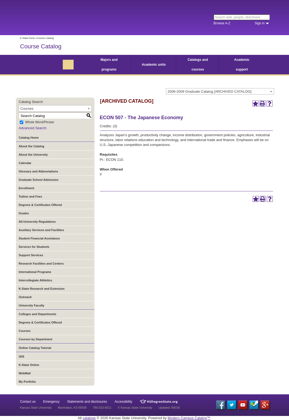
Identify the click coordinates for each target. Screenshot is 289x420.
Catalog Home (29, 137)
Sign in (260, 23)
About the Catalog (31, 146)
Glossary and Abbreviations (38, 171)
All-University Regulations (37, 221)
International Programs (35, 272)
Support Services (31, 255)
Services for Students (34, 246)
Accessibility (123, 402)
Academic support (241, 64)
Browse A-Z (222, 23)
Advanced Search (33, 128)
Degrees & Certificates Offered (40, 204)
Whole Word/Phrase (39, 122)
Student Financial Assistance (39, 238)
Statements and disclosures (87, 402)
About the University (33, 154)
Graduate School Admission (38, 179)
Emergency (51, 402)
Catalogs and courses (198, 64)
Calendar (25, 163)
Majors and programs (108, 64)
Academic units (154, 64)
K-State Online (29, 364)
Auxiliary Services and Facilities (41, 230)
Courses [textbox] (26, 108)
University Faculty (31, 305)
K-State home (27, 38)
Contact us (27, 402)
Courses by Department (35, 339)
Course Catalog (40, 46)
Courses (25, 330)
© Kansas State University (135, 407)
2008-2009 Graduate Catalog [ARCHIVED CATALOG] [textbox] (209, 91)
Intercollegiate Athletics (35, 280)
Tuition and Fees (30, 196)
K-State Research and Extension (41, 288)
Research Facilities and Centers (41, 263)
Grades (24, 213)
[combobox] (220, 91)
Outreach (25, 297)
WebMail (25, 373)
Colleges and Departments (37, 314)
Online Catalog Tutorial (35, 347)
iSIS (21, 356)
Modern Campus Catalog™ (189, 418)
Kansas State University (64, 17)
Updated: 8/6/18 (169, 407)
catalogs (89, 418)
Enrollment (26, 188)
